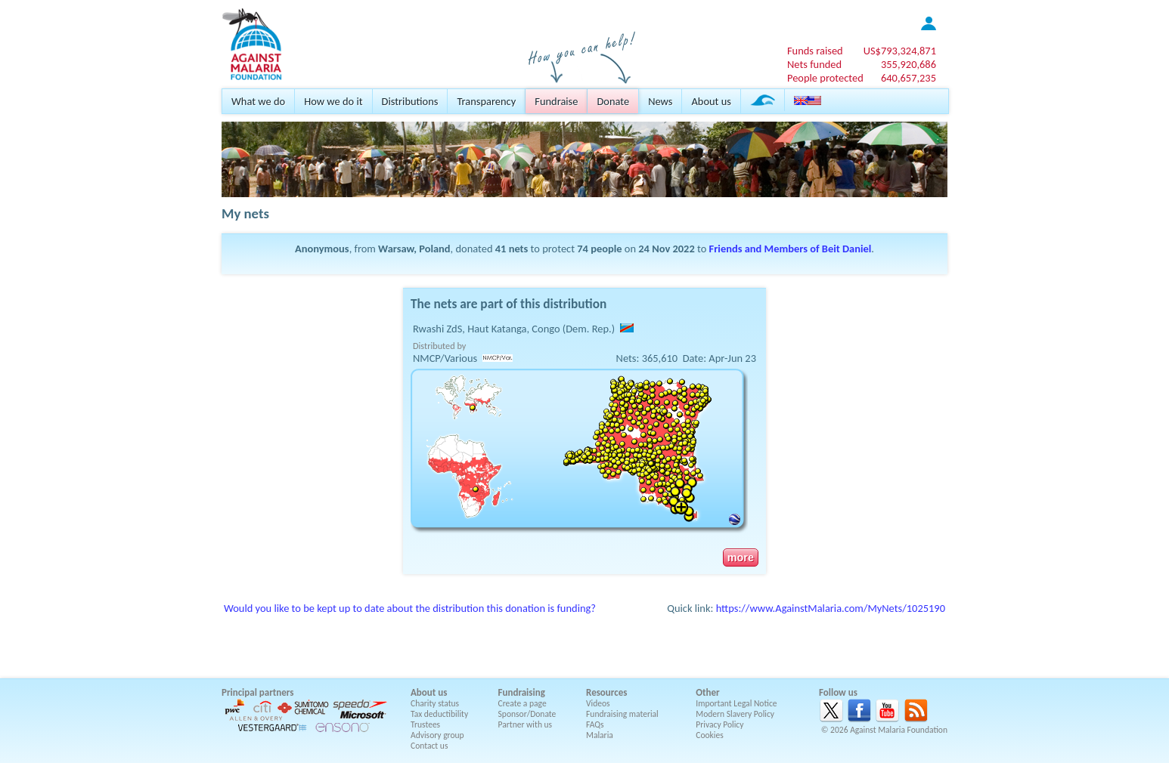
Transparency (486, 101)
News (660, 101)
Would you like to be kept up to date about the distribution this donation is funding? (410, 608)
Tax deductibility (439, 714)
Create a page (522, 703)
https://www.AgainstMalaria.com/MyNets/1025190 (830, 608)
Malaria (599, 735)
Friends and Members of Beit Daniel (790, 248)
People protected (825, 78)
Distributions (410, 101)
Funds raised (815, 50)
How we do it (333, 101)
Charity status (435, 703)
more (740, 557)
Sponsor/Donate (527, 714)
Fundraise (556, 101)
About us (710, 101)
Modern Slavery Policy (735, 714)
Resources (606, 692)
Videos (598, 703)
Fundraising (521, 692)
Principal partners (257, 692)
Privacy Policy (719, 724)
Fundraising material (622, 714)
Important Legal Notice (736, 703)
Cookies (710, 735)
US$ (900, 50)
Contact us (429, 745)
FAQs (595, 724)
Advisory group (437, 735)
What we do (258, 101)
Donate (613, 101)
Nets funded (814, 64)
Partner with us (525, 724)
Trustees (425, 724)
